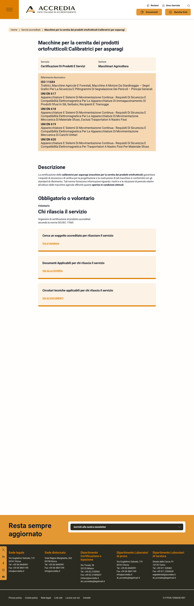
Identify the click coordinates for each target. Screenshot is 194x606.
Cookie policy (31, 598)
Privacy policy (15, 598)
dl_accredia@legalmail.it (128, 578)
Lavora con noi (73, 598)
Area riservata (171, 5)
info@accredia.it (16, 571)
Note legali (46, 598)
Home (14, 29)
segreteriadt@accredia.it (164, 574)
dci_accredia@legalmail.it (93, 581)
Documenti (149, 12)
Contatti (87, 598)
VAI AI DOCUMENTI (52, 298)
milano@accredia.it (90, 578)
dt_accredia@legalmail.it (164, 578)
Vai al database (50, 243)
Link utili (58, 598)
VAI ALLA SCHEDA (52, 270)
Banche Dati (178, 12)
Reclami (152, 5)
